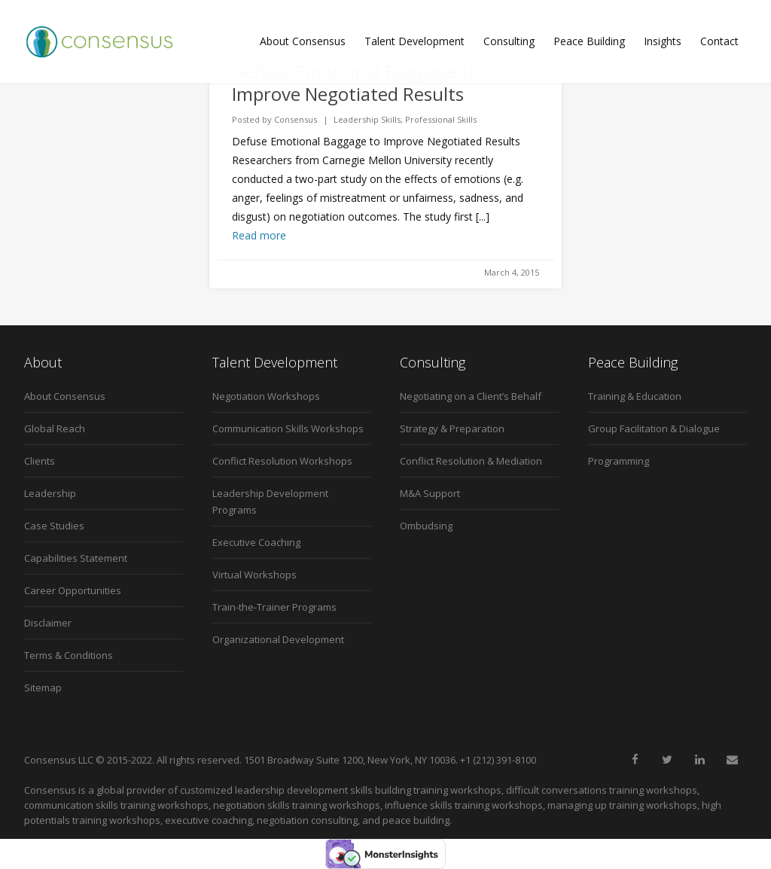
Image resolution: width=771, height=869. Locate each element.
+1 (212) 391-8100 (498, 760)
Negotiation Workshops (266, 396)
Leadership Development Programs (270, 501)
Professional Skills (441, 119)
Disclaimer (48, 623)
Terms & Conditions (68, 655)
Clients (39, 461)
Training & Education (634, 396)
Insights (662, 41)
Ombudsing (426, 525)
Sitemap (43, 687)
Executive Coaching (256, 542)
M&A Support (430, 493)
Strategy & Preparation (452, 428)
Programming (618, 461)
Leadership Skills (367, 119)
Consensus (295, 119)
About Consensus (303, 41)
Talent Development (414, 41)
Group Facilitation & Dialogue (654, 428)
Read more (259, 235)
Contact (719, 41)
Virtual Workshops (254, 574)
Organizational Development (278, 639)
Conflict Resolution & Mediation (471, 461)
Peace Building (589, 41)
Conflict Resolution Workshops (282, 461)
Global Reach (54, 428)
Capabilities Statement (75, 558)
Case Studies (54, 525)
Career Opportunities (72, 590)
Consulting (509, 41)
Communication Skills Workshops (288, 428)
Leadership (50, 493)
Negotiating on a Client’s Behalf (470, 396)
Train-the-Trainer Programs (274, 607)
